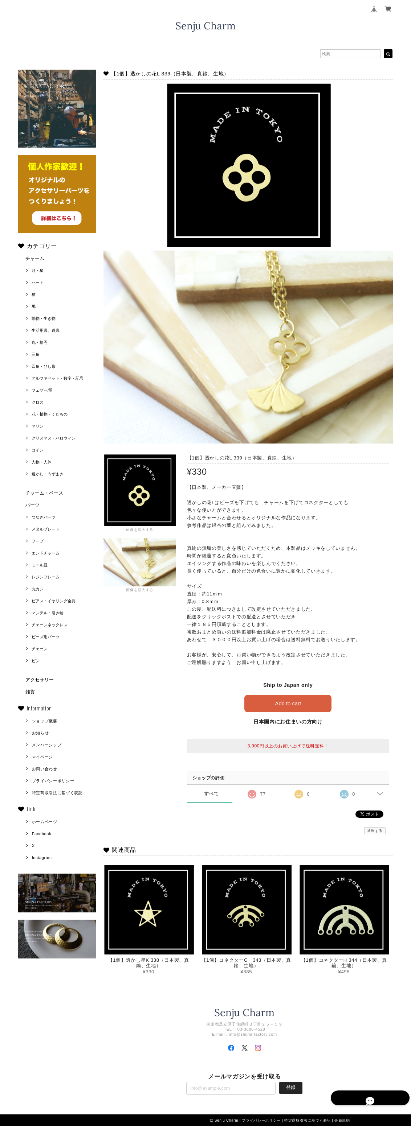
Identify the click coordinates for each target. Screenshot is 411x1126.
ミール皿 (40, 565)
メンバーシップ (47, 745)
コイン (38, 450)
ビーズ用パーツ (46, 637)
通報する (375, 831)
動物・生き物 (44, 318)
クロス (38, 402)
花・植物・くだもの (50, 414)
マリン (38, 426)
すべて (211, 793)
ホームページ (44, 822)
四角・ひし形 (44, 366)
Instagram (42, 857)
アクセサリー (39, 679)
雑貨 (30, 691)
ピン (36, 661)
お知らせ (40, 733)
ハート (38, 282)
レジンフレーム (46, 577)
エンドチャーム (46, 553)
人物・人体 (42, 462)
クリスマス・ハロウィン (54, 438)
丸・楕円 (40, 342)
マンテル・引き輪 (48, 613)
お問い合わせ (44, 769)
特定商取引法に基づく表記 (57, 793)
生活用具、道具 (46, 330)
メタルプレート (46, 529)
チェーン (40, 649)
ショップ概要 (44, 721)
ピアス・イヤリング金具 (54, 601)
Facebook (42, 834)
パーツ (32, 505)
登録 (291, 1087)
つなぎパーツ (44, 517)
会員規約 (342, 1120)
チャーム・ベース (44, 493)
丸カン (38, 589)
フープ (38, 541)
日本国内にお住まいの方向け (288, 722)
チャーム (34, 258)
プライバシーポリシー (53, 781)
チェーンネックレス (50, 625)
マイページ (42, 757)
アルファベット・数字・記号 (58, 378)
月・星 (38, 270)
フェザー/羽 (42, 390)
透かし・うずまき (48, 474)
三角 (36, 354)
